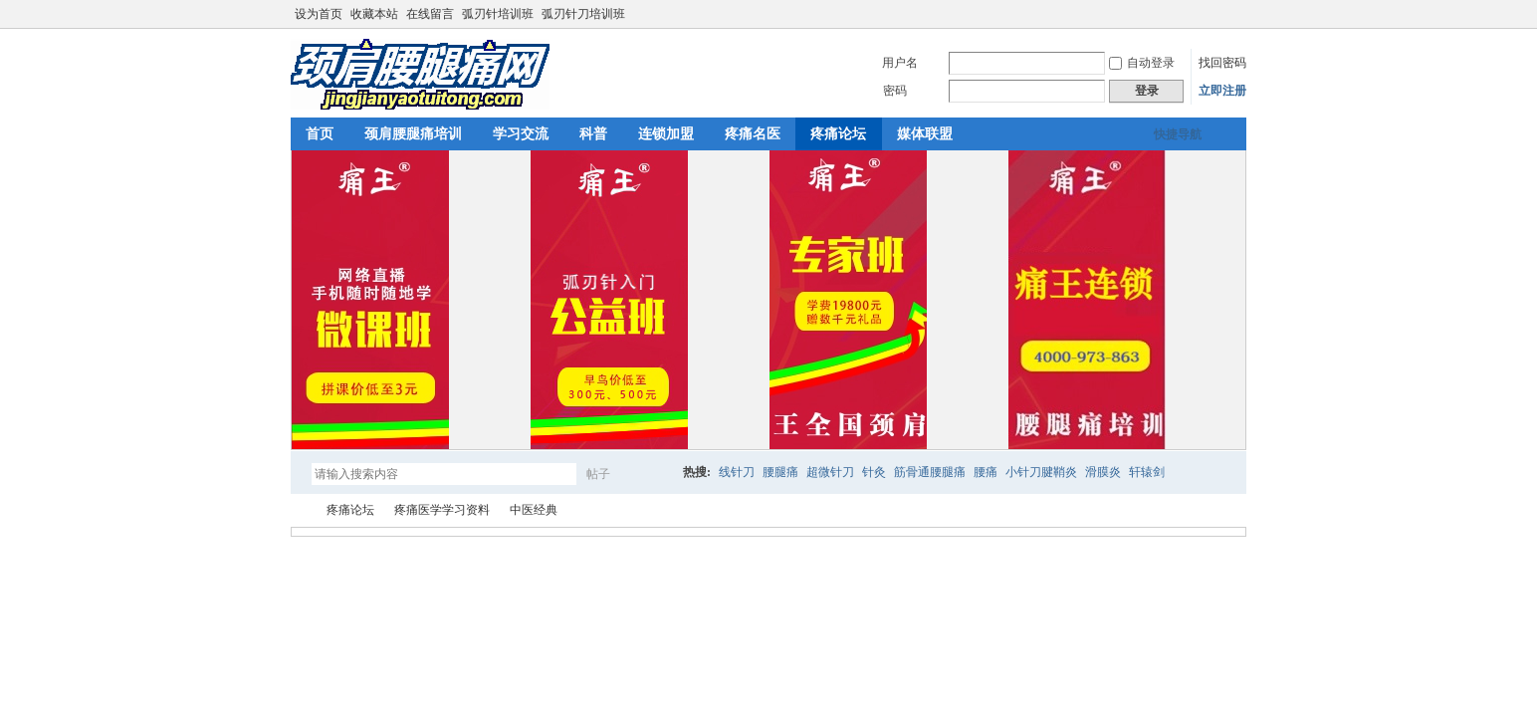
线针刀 (737, 472)
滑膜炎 (1103, 472)
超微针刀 (830, 472)
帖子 (598, 474)
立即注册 (1222, 91)
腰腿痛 (780, 472)
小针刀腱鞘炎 (1041, 472)
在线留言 (430, 14)
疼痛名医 (752, 133)
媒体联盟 (925, 133)
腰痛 (985, 472)
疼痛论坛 (838, 133)
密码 (895, 91)
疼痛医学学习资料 (442, 510)
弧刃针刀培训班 (583, 14)
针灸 (874, 472)
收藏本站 (374, 14)
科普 (593, 133)
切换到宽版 (1234, 14)
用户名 (900, 63)
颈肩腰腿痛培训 (413, 133)
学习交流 (521, 133)
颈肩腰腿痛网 (299, 510)
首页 (319, 133)
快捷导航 (1178, 134)
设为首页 (318, 14)
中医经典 (533, 510)
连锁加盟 (666, 133)
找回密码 (1222, 63)
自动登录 (1142, 63)
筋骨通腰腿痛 (930, 472)
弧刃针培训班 (498, 14)
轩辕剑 (1147, 472)
